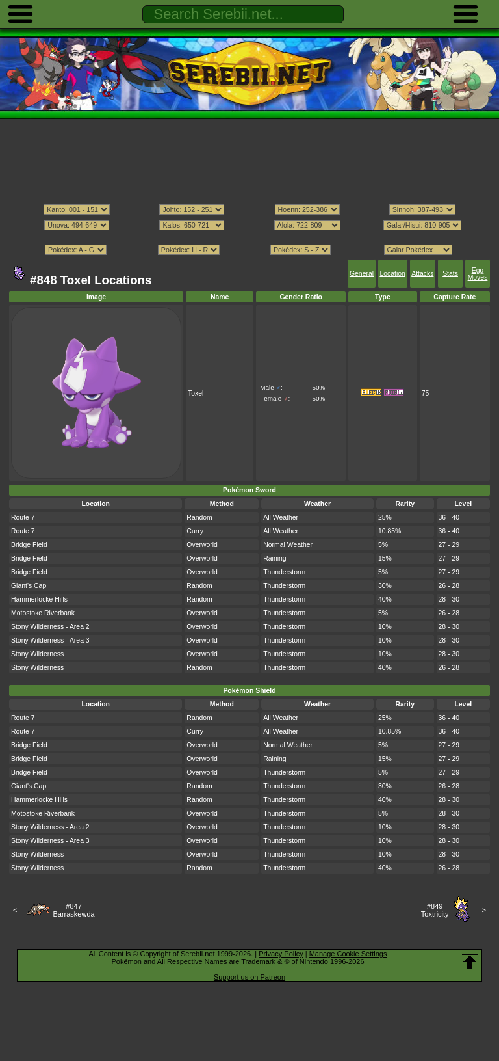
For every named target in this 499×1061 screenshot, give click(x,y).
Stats (450, 273)
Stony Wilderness (37, 654)
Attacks (422, 273)
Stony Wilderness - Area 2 (50, 626)
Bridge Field (29, 544)
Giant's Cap (28, 585)
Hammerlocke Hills (39, 599)
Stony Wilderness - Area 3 (50, 640)
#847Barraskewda (73, 910)
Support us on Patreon (249, 977)
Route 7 (23, 517)
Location (392, 273)
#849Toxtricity (435, 910)
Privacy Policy (281, 954)
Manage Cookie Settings (348, 954)
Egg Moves (478, 274)
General (362, 273)
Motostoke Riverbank (43, 613)
